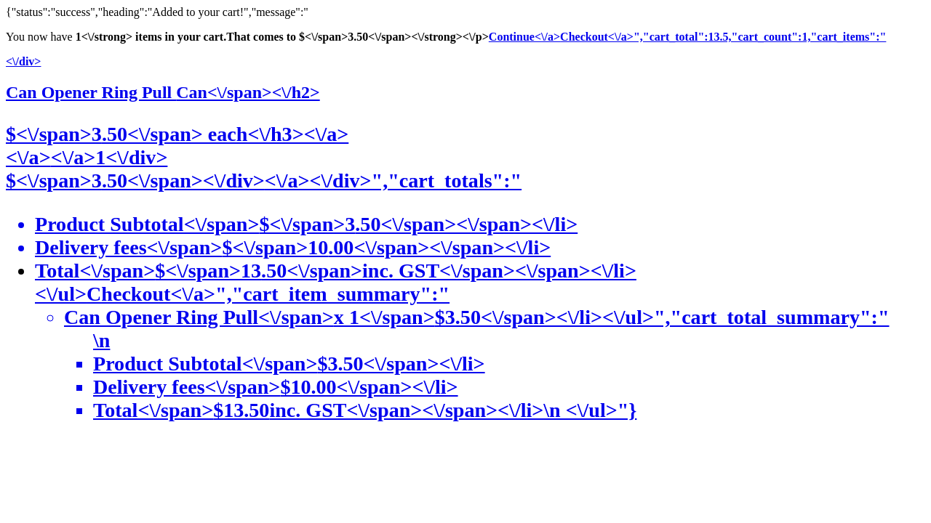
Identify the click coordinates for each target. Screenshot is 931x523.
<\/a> (28, 157)
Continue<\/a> (524, 37)
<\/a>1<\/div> (109, 157)
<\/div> (23, 61)
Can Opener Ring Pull (163, 92)
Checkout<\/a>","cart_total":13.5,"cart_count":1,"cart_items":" (723, 37)
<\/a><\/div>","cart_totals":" (393, 180)
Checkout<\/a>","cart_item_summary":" (480, 352)
